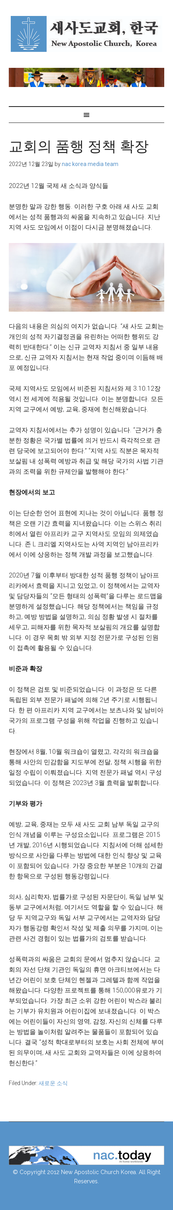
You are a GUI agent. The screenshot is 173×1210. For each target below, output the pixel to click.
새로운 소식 (53, 1083)
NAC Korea (87, 34)
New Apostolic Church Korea (98, 1172)
